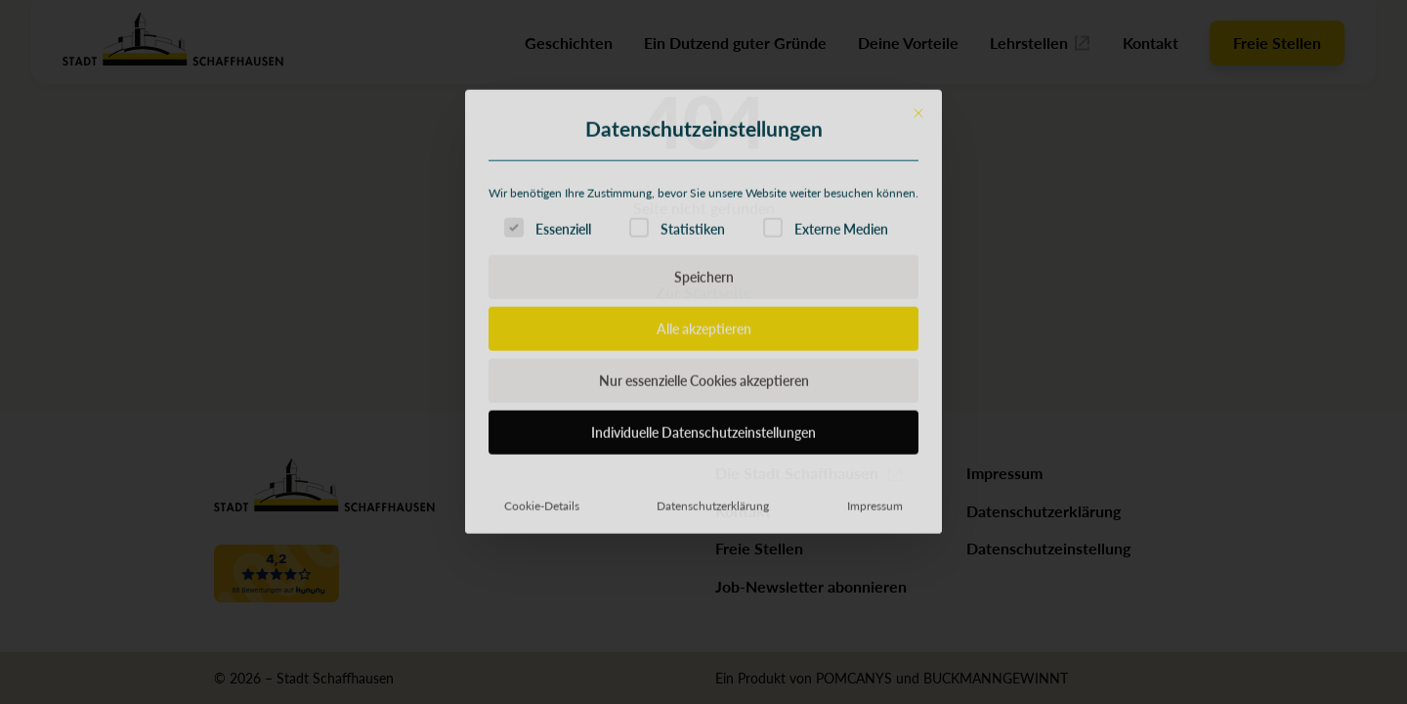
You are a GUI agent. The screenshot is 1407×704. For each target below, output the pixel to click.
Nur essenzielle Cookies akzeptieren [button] (704, 508)
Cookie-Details (541, 633)
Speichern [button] (704, 405)
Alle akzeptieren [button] (704, 456)
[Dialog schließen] (918, 241)
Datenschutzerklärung (713, 633)
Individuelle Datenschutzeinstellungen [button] (703, 560)
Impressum (875, 633)
